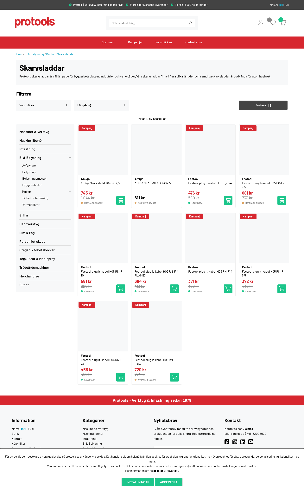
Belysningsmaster (34, 178)
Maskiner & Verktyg (34, 132)
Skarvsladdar (66, 54)
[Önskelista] (275, 23)
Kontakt (17, 438)
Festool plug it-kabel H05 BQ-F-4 (210, 183)
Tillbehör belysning (35, 198)
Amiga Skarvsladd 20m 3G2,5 (100, 183)
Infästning (27, 149)
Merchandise (29, 276)
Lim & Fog (27, 232)
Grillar (23, 215)
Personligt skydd (32, 241)
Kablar (50, 54)
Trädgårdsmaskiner (34, 267)
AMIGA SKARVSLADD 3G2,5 (153, 183)
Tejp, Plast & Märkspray (37, 258)
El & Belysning (34, 54)
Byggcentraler (32, 185)
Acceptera (168, 482)
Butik (15, 433)
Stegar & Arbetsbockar (37, 250)
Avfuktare (29, 165)
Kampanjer (135, 42)
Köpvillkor (18, 443)
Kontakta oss (193, 42)
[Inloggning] (260, 22)
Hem (19, 54)
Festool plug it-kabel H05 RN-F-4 (210, 271)
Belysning (29, 172)
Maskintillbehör (31, 140)
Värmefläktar (31, 204)
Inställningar (138, 482)
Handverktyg (29, 224)
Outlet (24, 285)
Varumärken (163, 42)
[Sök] (130, 23)
